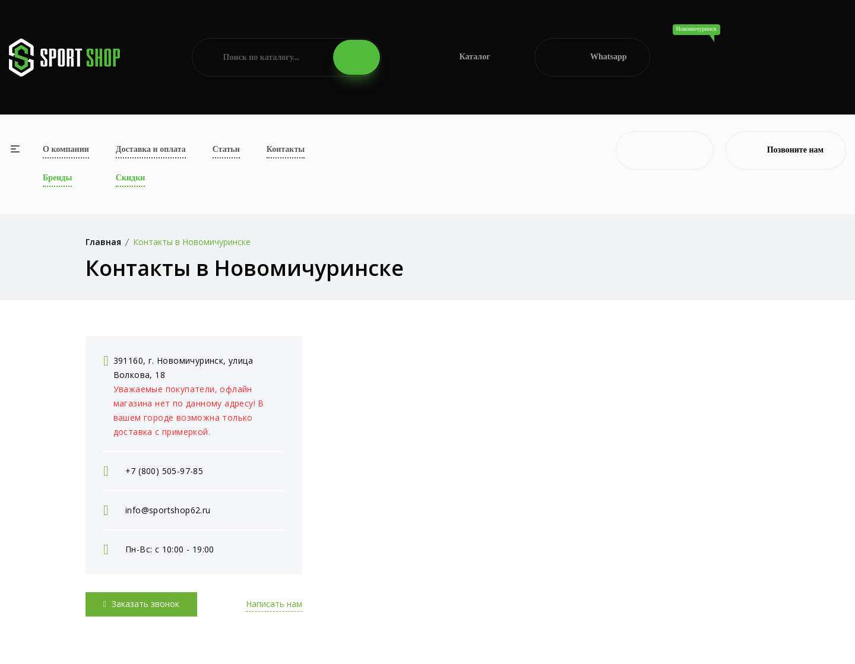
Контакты (286, 149)
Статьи (226, 149)
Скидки (130, 177)
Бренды (57, 177)
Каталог (458, 57)
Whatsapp (592, 57)
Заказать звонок (141, 603)
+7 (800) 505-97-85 (164, 470)
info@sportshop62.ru (168, 510)
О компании (66, 149)
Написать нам (274, 603)
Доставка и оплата (151, 149)
